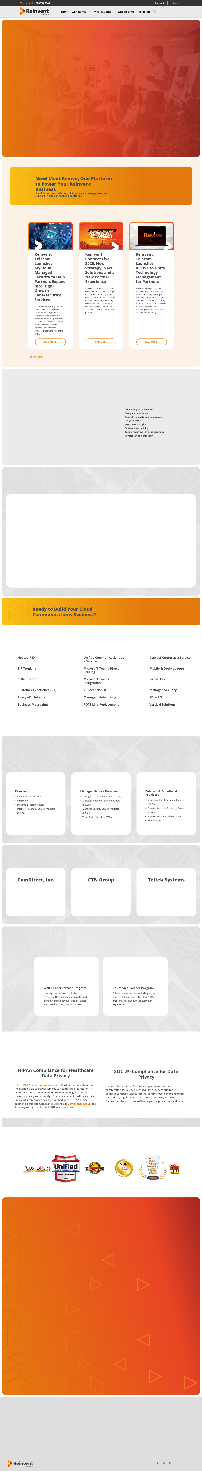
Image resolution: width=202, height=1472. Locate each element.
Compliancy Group (79, 1104)
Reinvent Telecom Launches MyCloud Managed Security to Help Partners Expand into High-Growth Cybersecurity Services (50, 277)
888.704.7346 (43, 3)
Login (176, 3)
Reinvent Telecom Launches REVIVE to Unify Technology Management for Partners (150, 268)
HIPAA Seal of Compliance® (38, 1086)
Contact (159, 3)
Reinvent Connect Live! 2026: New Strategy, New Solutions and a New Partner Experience (99, 268)
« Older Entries (35, 357)
